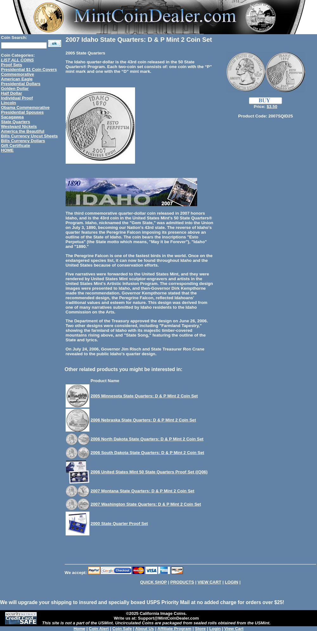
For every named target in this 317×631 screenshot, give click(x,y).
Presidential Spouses (22, 112)
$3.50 (272, 106)
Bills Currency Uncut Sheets (29, 136)
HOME (7, 150)
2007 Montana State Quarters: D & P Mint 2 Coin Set (142, 491)
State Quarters (15, 121)
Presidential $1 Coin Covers (29, 69)
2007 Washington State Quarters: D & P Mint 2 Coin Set (146, 504)
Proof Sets (11, 64)
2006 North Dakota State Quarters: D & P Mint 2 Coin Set (147, 439)
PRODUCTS (182, 582)
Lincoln (8, 102)
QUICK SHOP (153, 582)
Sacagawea (12, 117)
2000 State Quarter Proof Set (119, 523)
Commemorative (17, 74)
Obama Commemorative (25, 107)
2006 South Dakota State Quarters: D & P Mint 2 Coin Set (147, 452)
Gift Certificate (15, 145)
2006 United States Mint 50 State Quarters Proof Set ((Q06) (149, 472)
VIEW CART (209, 582)
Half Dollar (11, 93)
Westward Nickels (19, 126)
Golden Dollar (15, 88)
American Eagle (17, 79)
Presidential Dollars (20, 83)
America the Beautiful (22, 131)
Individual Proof (17, 98)
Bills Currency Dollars (23, 140)
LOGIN (231, 582)
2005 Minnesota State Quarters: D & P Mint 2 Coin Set (144, 396)
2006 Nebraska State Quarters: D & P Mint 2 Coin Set (143, 420)
